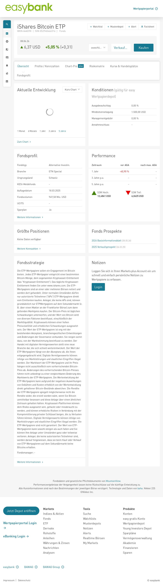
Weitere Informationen (30, 217)
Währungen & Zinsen (56, 543)
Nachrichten (51, 548)
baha (140, 488)
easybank (11, 567)
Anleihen (48, 538)
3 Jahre (52, 130)
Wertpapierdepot (134, 523)
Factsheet (147, 26)
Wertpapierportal (145, 8)
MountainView (113, 480)
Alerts (87, 533)
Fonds (47, 518)
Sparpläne (129, 533)
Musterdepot (115, 26)
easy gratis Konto (134, 518)
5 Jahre (62, 130)
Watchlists (89, 518)
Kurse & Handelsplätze (124, 66)
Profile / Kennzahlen (47, 66)
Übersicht (23, 66)
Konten (127, 513)
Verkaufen (121, 47)
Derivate (48, 528)
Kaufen (144, 47)
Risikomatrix (96, 66)
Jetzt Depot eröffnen (21, 511)
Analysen (49, 552)
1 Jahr (43, 130)
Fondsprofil (23, 75)
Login (98, 287)
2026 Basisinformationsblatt (106, 240)
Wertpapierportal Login (20, 525)
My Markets (90, 543)
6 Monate (32, 130)
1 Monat (21, 130)
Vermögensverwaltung (137, 538)
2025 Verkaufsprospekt (104, 246)
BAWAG (31, 567)
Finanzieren (130, 548)
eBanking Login (16, 536)
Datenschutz (24, 580)
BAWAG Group (53, 567)
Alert (132, 26)
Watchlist (96, 26)
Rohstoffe (49, 533)
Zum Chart (24, 141)
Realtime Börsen (94, 538)
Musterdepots (92, 523)
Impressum (8, 580)
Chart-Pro (74, 66)
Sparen (127, 552)
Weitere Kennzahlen (29, 248)
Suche (87, 513)
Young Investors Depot (137, 528)
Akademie (129, 543)
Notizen (88, 528)
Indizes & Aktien (53, 513)
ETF (45, 523)
